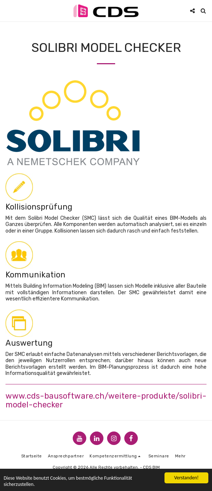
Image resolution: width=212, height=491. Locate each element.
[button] (8, 11)
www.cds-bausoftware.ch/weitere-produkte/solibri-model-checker (106, 400)
